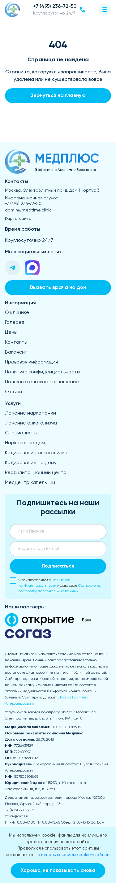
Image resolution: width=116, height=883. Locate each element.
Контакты (16, 342)
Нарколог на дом (25, 443)
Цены (11, 332)
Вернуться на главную (58, 95)
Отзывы (13, 391)
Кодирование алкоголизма (36, 452)
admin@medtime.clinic (28, 210)
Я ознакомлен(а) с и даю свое (55, 585)
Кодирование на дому (31, 462)
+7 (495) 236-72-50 (23, 204)
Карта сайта (18, 218)
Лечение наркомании (30, 413)
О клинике (17, 312)
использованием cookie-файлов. (75, 855)
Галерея (14, 322)
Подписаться (58, 566)
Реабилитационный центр (36, 472)
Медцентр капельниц (30, 482)
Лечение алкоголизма (31, 423)
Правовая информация (31, 362)
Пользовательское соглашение (42, 382)
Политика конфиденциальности (42, 372)
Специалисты (21, 433)
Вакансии (16, 352)
